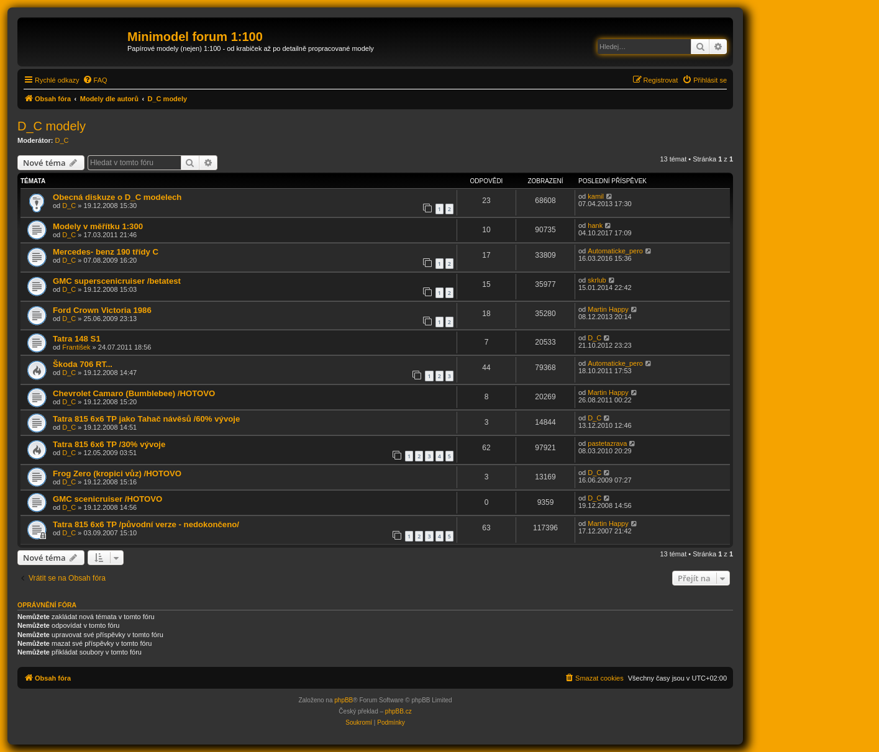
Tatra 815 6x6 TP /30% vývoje (109, 444)
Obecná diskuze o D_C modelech (117, 197)
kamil (596, 196)
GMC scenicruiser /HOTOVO (107, 499)
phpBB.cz (398, 711)
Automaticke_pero (615, 251)
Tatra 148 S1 (77, 338)
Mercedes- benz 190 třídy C (105, 251)
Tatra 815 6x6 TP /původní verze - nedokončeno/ (146, 524)
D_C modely (51, 126)
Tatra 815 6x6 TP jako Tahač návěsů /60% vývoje (146, 419)
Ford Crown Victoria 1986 (102, 310)
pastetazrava (607, 443)
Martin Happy (608, 309)
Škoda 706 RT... (82, 364)
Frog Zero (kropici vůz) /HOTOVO (117, 473)
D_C (62, 140)
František (76, 347)
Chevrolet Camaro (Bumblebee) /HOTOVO (134, 393)
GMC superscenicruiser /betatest (117, 281)
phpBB (343, 700)
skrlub (597, 280)
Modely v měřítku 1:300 (98, 226)
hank (595, 225)
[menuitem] (95, 80)
